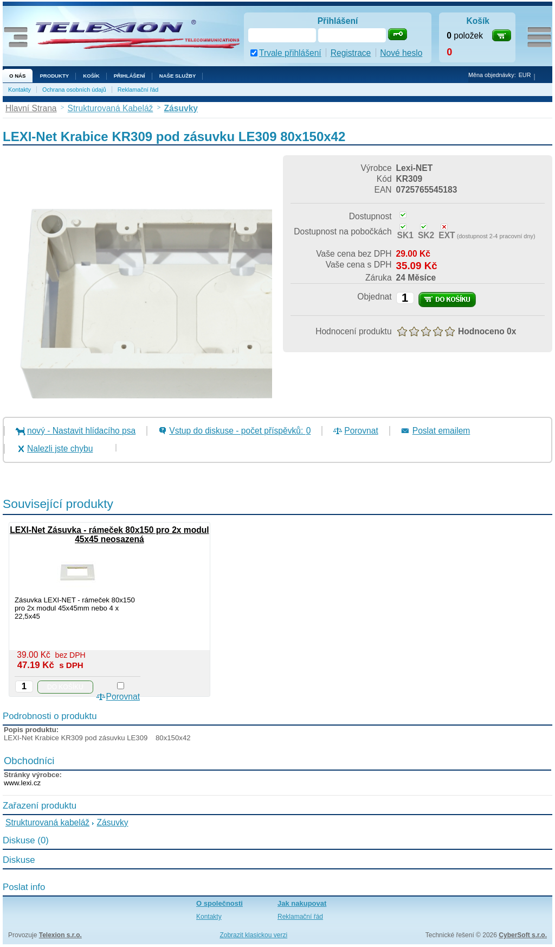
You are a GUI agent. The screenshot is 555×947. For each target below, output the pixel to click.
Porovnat (361, 430)
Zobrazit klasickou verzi (253, 935)
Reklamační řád (138, 89)
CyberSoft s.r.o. (523, 935)
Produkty (54, 76)
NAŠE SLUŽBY (177, 76)
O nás (17, 76)
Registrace (351, 53)
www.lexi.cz (22, 783)
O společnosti (219, 903)
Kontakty (19, 89)
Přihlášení (129, 76)
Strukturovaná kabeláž (47, 822)
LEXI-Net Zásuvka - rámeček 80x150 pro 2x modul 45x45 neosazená (109, 534)
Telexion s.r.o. (60, 935)
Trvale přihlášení (290, 53)
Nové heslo (401, 53)
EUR (525, 75)
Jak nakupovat (302, 903)
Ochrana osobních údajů (74, 89)
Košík (91, 76)
